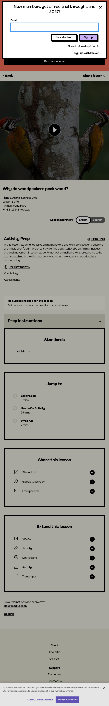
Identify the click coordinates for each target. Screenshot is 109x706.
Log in (95, 46)
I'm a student (64, 37)
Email (14, 20)
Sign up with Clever (86, 53)
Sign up (88, 37)
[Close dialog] (100, 7)
